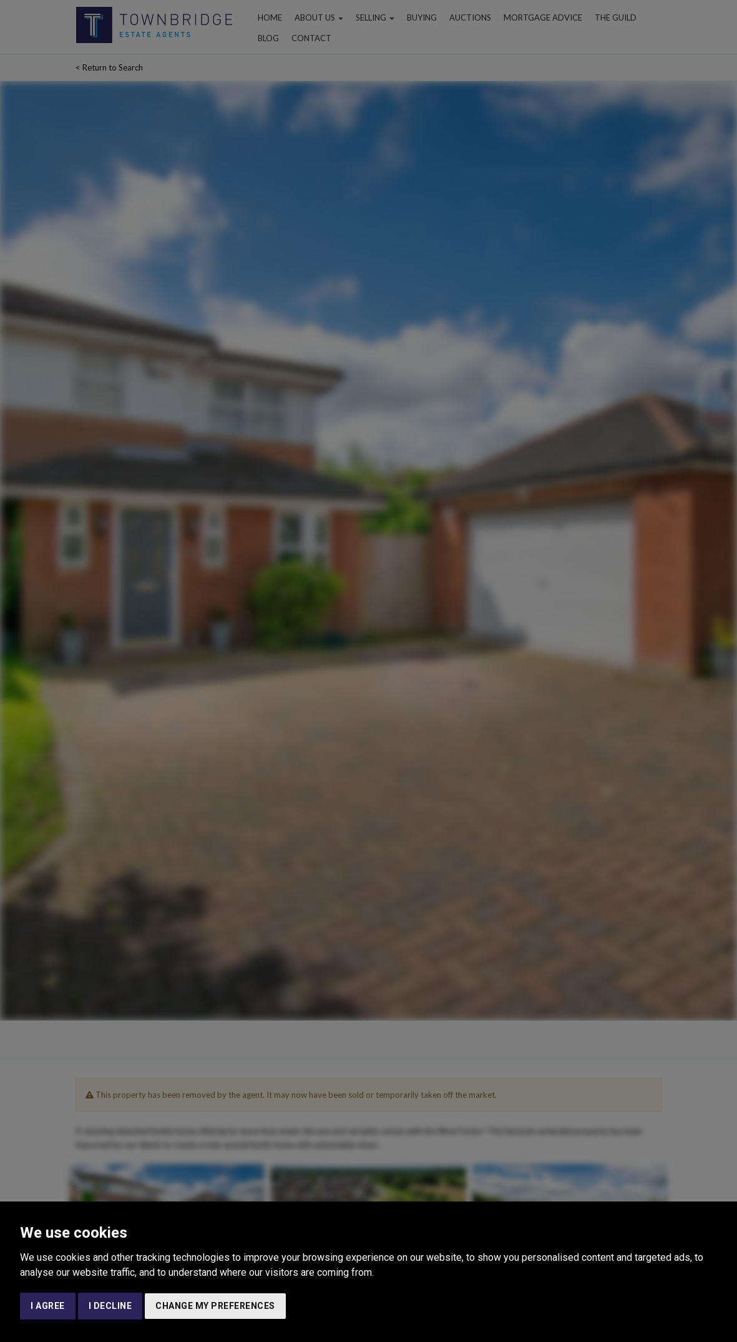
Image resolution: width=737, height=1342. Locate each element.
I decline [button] (110, 1306)
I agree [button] (48, 1306)
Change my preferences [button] (215, 1306)
